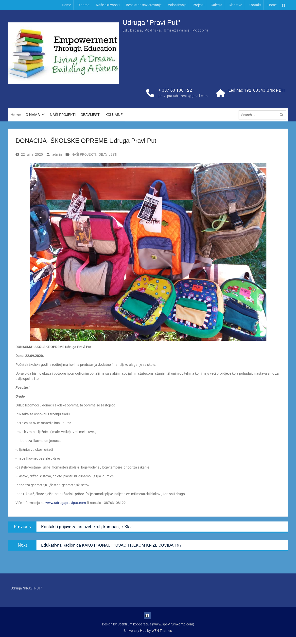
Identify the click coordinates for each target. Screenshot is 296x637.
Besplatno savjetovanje (143, 5)
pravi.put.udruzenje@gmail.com (183, 96)
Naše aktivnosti (108, 5)
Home (66, 5)
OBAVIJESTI (91, 115)
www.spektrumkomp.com (173, 624)
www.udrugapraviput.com (65, 503)
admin (57, 154)
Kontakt (255, 5)
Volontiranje (177, 5)
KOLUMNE (114, 115)
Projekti (198, 5)
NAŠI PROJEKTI (63, 115)
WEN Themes (162, 631)
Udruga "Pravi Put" (151, 22)
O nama (83, 5)
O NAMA (33, 115)
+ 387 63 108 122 (175, 90)
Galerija (216, 5)
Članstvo (235, 5)
